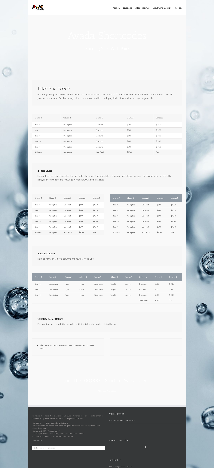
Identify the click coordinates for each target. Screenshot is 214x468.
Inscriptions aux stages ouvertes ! (123, 420)
